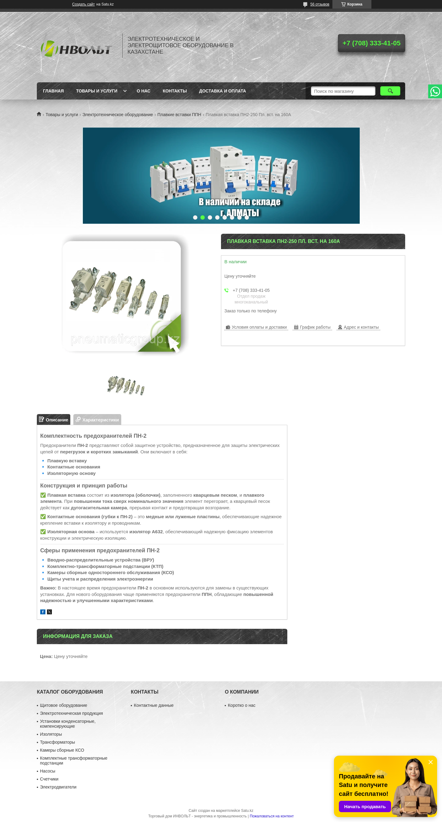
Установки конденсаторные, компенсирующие (67, 724)
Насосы (47, 771)
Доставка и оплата (222, 90)
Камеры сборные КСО (62, 750)
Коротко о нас (241, 705)
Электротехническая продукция (71, 713)
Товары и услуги (97, 90)
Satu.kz (247, 810)
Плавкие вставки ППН (179, 114)
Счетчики (49, 779)
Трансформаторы (57, 742)
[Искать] (390, 91)
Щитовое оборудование (63, 705)
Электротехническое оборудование (118, 114)
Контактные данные (153, 705)
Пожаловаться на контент (272, 816)
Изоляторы (51, 734)
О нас (143, 90)
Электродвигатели (58, 787)
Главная (53, 90)
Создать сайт (83, 4)
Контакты (175, 90)
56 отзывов (319, 4)
